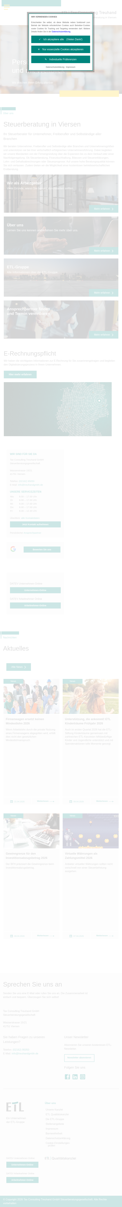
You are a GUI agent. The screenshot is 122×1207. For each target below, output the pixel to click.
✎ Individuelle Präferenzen (61, 59)
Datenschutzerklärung (61, 32)
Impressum (70, 67)
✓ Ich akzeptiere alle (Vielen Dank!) (60, 39)
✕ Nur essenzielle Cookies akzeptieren (60, 49)
